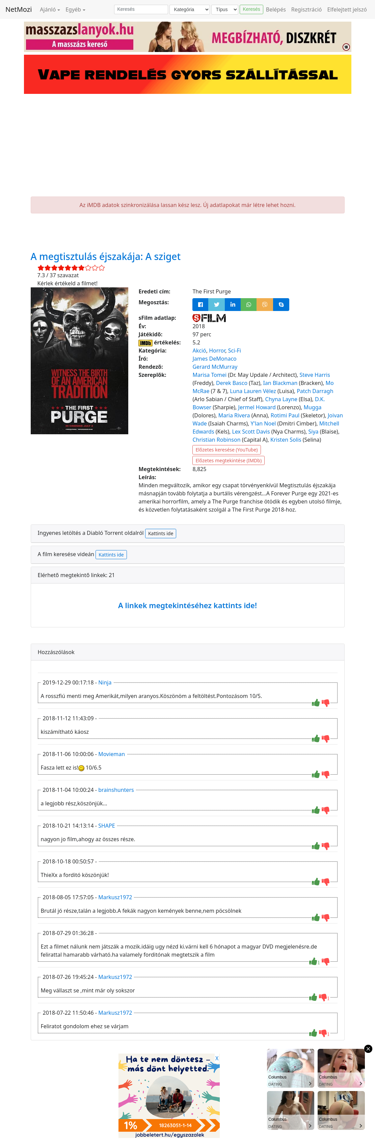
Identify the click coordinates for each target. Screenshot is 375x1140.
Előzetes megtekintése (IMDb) (228, 460)
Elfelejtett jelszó (347, 9)
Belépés (276, 9)
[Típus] (224, 10)
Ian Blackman (280, 383)
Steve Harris (315, 375)
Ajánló (48, 9)
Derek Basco (231, 383)
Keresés (251, 9)
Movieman (111, 754)
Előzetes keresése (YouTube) (226, 449)
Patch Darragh (315, 391)
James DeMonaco (214, 358)
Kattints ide (160, 533)
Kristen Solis (285, 439)
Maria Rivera (234, 415)
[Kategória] (189, 10)
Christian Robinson (216, 439)
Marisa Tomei (209, 375)
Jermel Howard (257, 407)
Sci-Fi (234, 350)
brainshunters (116, 790)
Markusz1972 (115, 897)
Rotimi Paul (285, 415)
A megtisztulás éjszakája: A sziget (106, 256)
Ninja (104, 682)
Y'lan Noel (263, 423)
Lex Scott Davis (251, 431)
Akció (199, 350)
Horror (217, 350)
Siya (314, 431)
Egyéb (73, 9)
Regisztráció (306, 9)
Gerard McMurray (214, 366)
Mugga (312, 407)
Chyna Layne (281, 399)
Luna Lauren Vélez (253, 391)
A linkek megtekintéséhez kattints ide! (187, 605)
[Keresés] (141, 9)
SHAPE (106, 825)
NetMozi (18, 9)
